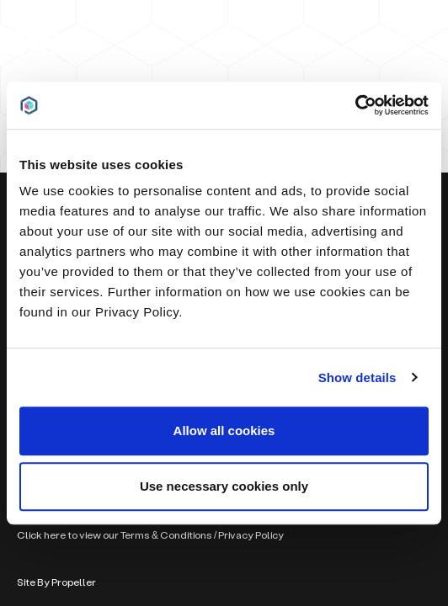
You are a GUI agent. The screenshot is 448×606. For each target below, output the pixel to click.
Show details (357, 377)
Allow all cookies (224, 430)
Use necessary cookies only (224, 486)
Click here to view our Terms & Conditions (114, 535)
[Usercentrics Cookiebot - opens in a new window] (355, 105)
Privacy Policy (251, 535)
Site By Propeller (56, 582)
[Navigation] (411, 41)
